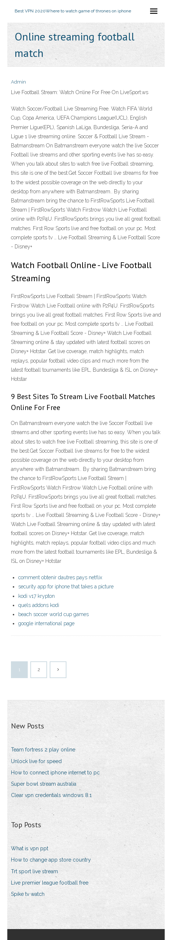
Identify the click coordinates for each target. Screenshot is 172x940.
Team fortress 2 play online (43, 750)
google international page (46, 623)
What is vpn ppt (29, 848)
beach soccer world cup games (53, 614)
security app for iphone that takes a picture (66, 586)
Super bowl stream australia (43, 784)
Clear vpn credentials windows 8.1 (51, 795)
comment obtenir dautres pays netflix (60, 577)
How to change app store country (51, 860)
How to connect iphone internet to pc (55, 772)
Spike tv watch (28, 894)
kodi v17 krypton (36, 596)
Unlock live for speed (36, 761)
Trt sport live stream (34, 871)
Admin (18, 82)
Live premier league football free (49, 883)
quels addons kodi (38, 605)
